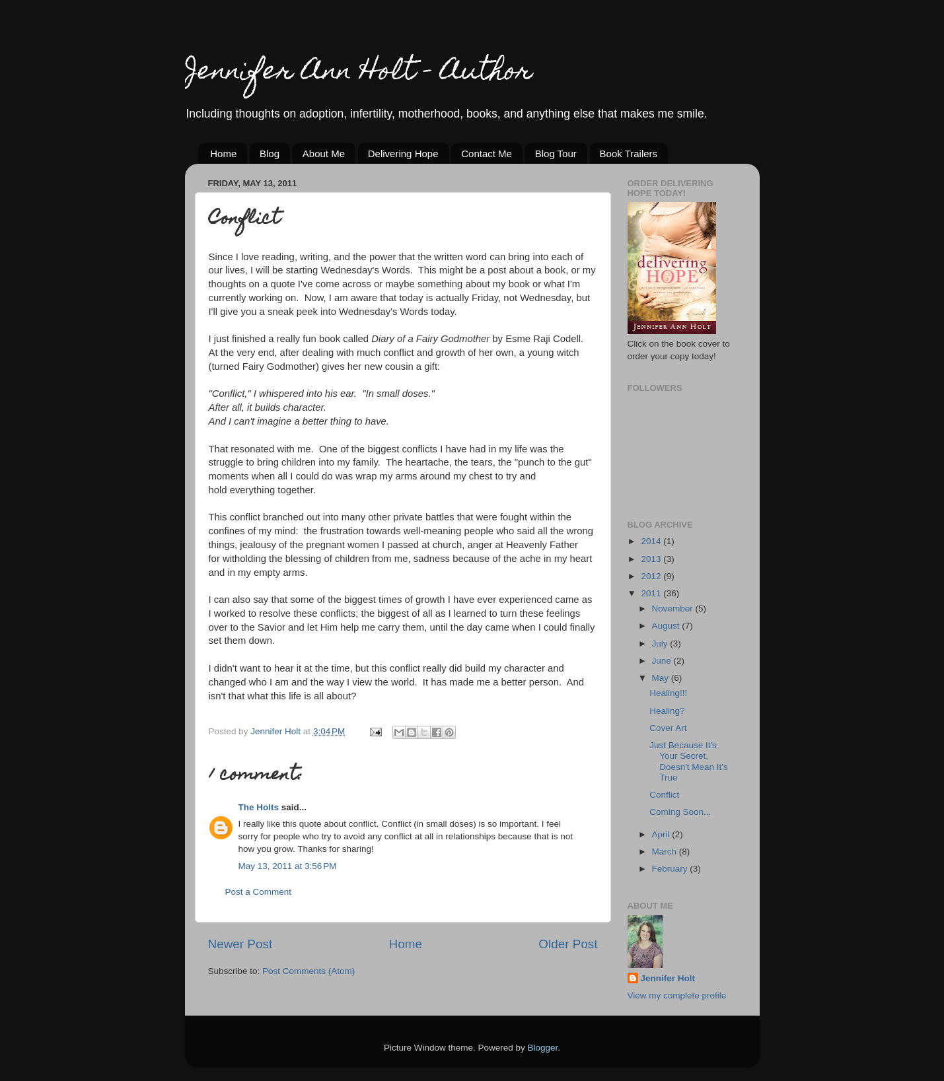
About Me (324, 153)
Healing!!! (668, 693)
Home (223, 153)
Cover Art (667, 728)
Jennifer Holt (668, 978)
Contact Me (486, 153)
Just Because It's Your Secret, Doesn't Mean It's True (688, 761)
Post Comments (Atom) (308, 971)
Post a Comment (258, 892)
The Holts (258, 807)
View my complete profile (677, 995)
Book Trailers (629, 153)
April (662, 834)
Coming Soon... (680, 812)
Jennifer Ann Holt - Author (358, 73)
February (671, 869)
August (667, 626)
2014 (652, 541)
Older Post (567, 944)
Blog (269, 153)
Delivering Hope (403, 153)
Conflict (664, 795)
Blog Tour (556, 153)
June (663, 661)
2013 (652, 559)
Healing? (666, 711)
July (661, 643)
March (665, 851)
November (674, 608)
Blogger (543, 1048)
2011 (652, 593)
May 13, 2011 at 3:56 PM (287, 866)
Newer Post (240, 944)
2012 (652, 576)
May (661, 678)
